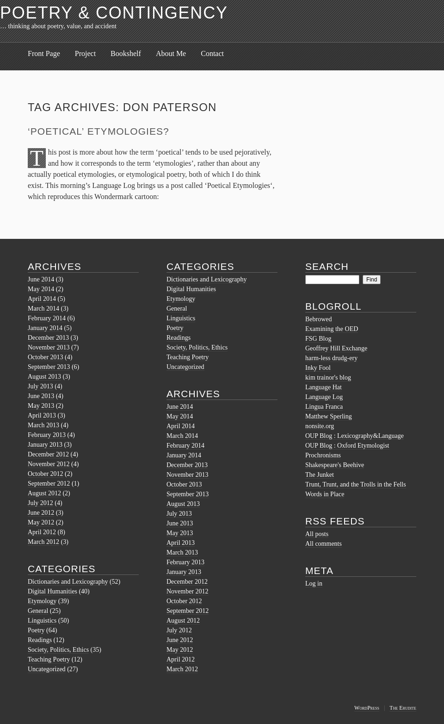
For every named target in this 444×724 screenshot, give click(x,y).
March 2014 (43, 308)
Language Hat (323, 387)
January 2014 (45, 328)
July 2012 (40, 502)
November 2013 (49, 347)
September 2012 (49, 483)
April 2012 (42, 532)
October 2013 (45, 357)
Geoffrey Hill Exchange (336, 348)
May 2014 (41, 289)
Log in (313, 583)
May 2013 (41, 405)
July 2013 (40, 386)
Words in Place (324, 494)
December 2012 (48, 454)
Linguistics (42, 620)
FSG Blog (318, 338)
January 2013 (45, 444)
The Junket (319, 474)
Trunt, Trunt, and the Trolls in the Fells (355, 484)
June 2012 (41, 512)
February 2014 (47, 318)
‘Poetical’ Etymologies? (98, 131)
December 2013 (48, 337)
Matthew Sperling (328, 416)
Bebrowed (318, 319)
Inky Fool (318, 367)
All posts (316, 534)
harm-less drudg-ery (331, 358)
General (38, 610)
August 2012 (44, 493)
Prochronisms (323, 455)
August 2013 (44, 376)
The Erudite (402, 708)
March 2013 (43, 425)
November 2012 (49, 464)
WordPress (366, 708)
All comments (323, 543)
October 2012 (45, 473)
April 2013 (42, 415)
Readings (40, 640)
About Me (171, 53)
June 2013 (41, 396)
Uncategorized (47, 669)
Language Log (324, 396)
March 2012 (43, 541)
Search (327, 266)
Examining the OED (331, 328)
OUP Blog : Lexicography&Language (354, 435)
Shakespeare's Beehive (334, 465)
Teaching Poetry (49, 659)
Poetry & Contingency (114, 12)
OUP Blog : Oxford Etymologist (347, 445)
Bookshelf (126, 53)
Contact (212, 53)
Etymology (42, 601)
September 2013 (49, 366)
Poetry (36, 630)
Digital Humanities (52, 591)
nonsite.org (319, 426)
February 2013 (47, 434)
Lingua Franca (324, 406)
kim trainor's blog (328, 377)
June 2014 (41, 279)
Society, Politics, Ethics (58, 649)
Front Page (44, 53)
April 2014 (42, 298)
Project (85, 53)
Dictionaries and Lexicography (68, 581)
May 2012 (41, 522)
